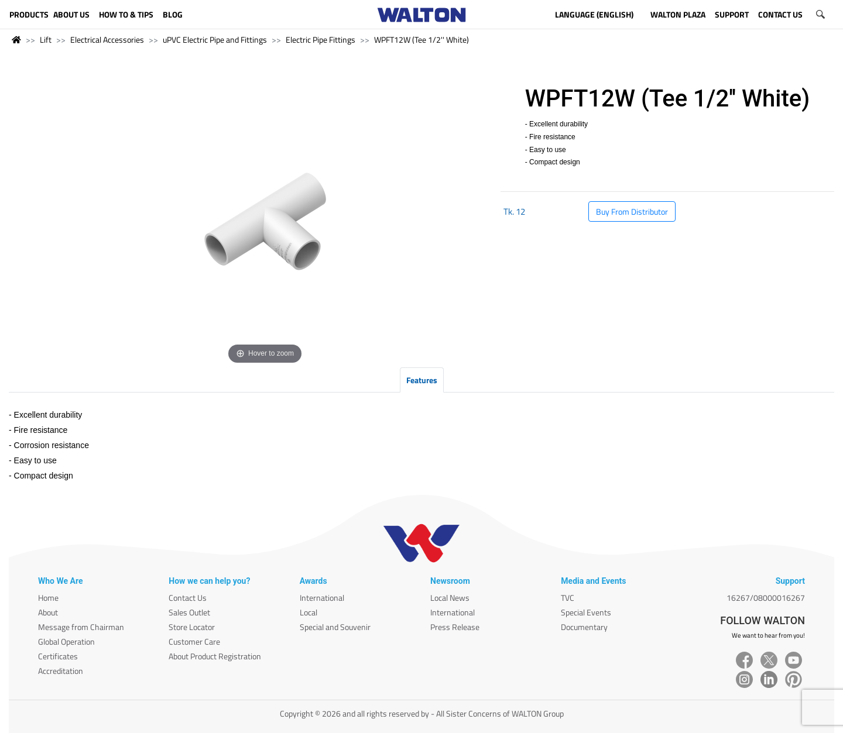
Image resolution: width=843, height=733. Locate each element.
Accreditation (60, 671)
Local (308, 612)
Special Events (586, 612)
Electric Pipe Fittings (320, 39)
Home (48, 597)
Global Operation (66, 641)
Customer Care (194, 641)
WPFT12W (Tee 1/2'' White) (421, 39)
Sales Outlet (189, 612)
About (48, 612)
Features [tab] (421, 380)
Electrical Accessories (107, 39)
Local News (450, 597)
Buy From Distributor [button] (632, 211)
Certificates (58, 656)
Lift (46, 39)
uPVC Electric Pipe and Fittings (215, 39)
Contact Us (188, 597)
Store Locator (192, 627)
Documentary (584, 627)
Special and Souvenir (335, 627)
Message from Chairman (81, 627)
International (322, 597)
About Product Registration (215, 656)
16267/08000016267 (766, 597)
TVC (567, 597)
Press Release (454, 627)
